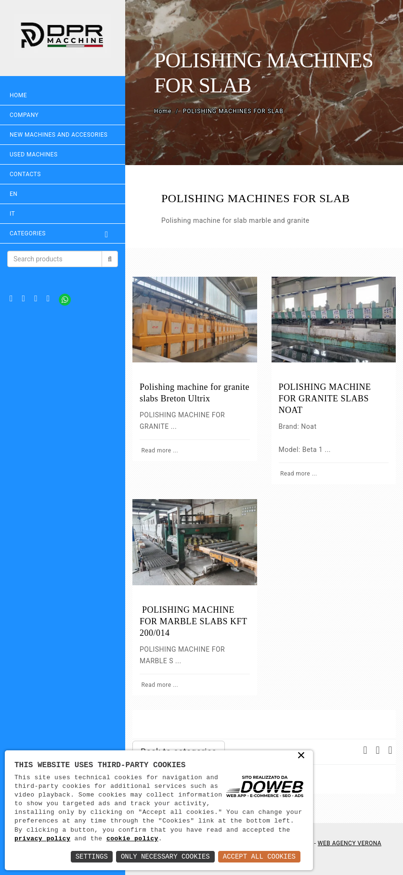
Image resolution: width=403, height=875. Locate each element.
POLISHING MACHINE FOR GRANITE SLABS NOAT (325, 398)
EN (13, 194)
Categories (63, 233)
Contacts (25, 174)
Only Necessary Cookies (165, 856)
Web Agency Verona (349, 843)
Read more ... (159, 450)
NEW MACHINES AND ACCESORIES (58, 134)
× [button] (301, 756)
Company (24, 115)
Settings (92, 856)
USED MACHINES (34, 154)
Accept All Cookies (259, 856)
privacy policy (42, 839)
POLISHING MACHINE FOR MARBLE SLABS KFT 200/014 (193, 621)
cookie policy (132, 839)
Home (18, 95)
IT (12, 213)
